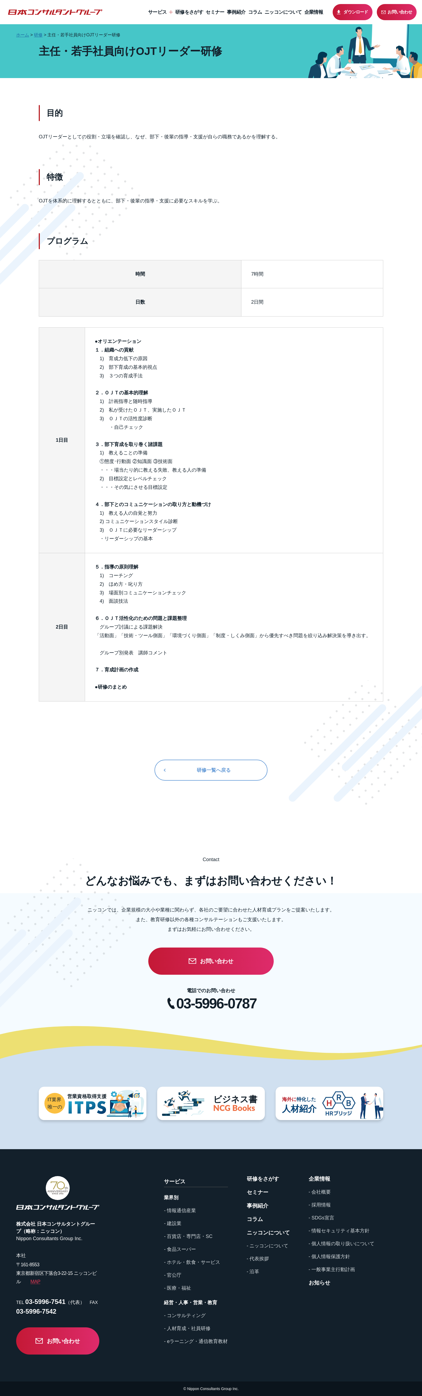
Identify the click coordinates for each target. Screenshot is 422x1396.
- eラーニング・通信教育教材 (196, 1341)
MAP (35, 1281)
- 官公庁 (172, 1275)
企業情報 (313, 12)
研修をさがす (189, 12)
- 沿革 (253, 1271)
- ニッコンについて (268, 1245)
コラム (255, 12)
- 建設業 (172, 1223)
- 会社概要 (320, 1192)
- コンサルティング (185, 1315)
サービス (157, 12)
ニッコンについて (283, 12)
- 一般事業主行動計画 (332, 1269)
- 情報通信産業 (180, 1210)
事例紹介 (236, 12)
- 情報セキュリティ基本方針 (339, 1230)
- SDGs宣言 (321, 1217)
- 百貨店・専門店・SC (188, 1236)
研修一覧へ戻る (214, 770)
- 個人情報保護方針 (329, 1256)
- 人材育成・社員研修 (187, 1328)
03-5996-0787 (216, 1003)
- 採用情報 (320, 1205)
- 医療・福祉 (177, 1288)
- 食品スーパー (180, 1249)
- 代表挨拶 (258, 1258)
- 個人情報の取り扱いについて (342, 1243)
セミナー (215, 12)
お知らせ (319, 1282)
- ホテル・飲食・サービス (192, 1262)
